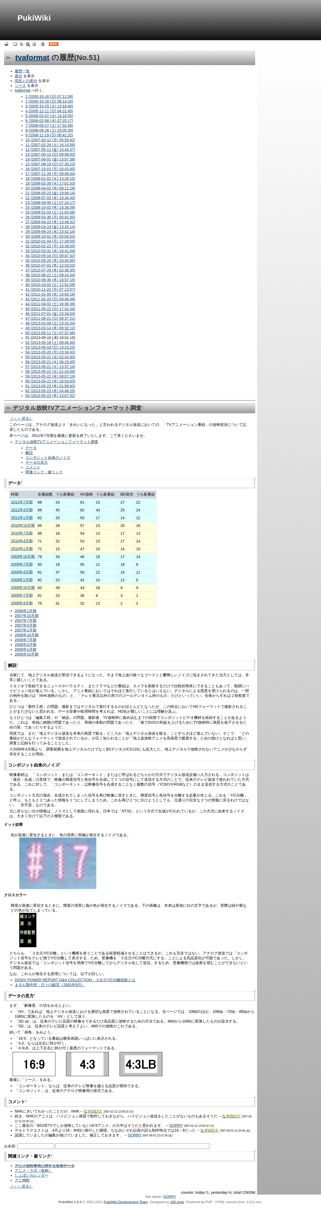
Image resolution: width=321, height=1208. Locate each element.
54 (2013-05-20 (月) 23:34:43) (50, 352)
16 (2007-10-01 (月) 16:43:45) (50, 169)
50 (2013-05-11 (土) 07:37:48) (50, 333)
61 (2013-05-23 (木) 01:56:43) (50, 386)
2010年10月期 (23, 525)
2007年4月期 (25, 625)
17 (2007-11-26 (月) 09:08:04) (50, 174)
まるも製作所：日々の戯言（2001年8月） (50, 985)
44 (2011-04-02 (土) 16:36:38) (50, 304)
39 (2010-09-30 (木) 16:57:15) (50, 280)
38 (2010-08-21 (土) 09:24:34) (50, 275)
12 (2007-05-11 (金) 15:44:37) (50, 149)
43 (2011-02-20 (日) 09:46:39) (50, 299)
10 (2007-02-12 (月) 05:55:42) (50, 140)
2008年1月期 (25, 611)
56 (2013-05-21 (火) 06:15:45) (50, 362)
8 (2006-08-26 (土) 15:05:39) (49, 130)
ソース (20, 85)
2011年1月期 (22, 517)
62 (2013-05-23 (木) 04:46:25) (50, 391)
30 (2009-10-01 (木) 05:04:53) (50, 236)
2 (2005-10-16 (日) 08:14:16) (49, 101)
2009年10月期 (23, 556)
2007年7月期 (25, 620)
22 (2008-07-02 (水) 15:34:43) (50, 198)
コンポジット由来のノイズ (47, 457)
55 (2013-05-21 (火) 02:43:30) (50, 357)
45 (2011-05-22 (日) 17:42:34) (50, 309)
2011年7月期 (22, 502)
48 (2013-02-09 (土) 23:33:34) (50, 323)
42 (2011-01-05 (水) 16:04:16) (50, 294)
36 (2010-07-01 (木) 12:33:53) (50, 265)
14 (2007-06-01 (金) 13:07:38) (50, 159)
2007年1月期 (25, 630)
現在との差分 (26, 81)
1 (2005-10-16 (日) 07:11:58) (49, 96)
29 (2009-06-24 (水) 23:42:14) (50, 231)
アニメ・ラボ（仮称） (33, 1170)
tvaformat (32, 57)
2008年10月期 (23, 587)
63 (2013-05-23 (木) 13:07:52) (50, 395)
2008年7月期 (22, 595)
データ (31, 448)
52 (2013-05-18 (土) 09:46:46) (50, 342)
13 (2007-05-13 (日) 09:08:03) (50, 154)
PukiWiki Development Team (126, 1202)
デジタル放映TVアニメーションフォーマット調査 (56, 442)
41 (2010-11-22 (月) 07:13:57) (50, 289)
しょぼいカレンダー (31, 1175)
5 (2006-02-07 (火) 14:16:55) (49, 116)
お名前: (10, 1146)
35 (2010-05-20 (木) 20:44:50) (50, 260)
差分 (18, 76)
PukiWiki (34, 17)
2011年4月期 (22, 510)
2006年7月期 (25, 640)
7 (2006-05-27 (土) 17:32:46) (49, 125)
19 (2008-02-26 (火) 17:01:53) (50, 183)
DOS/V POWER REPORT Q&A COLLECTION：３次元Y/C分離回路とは (75, 980)
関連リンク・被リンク (44, 472)
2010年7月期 (22, 533)
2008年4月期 (22, 603)
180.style (177, 1202)
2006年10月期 (27, 635)
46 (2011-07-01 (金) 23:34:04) (50, 313)
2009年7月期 (22, 564)
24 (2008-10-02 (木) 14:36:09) (50, 207)
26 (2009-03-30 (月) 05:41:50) (50, 217)
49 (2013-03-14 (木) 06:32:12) (50, 328)
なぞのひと (93, 1111)
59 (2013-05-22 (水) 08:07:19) (50, 376)
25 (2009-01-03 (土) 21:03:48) (50, 212)
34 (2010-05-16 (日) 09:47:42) (50, 256)
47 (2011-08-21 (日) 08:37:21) (50, 318)
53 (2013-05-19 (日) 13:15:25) (50, 347)
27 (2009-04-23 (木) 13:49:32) (50, 222)
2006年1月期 (25, 649)
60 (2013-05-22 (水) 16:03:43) (50, 381)
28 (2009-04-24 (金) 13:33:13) (50, 227)
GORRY (176, 1125)
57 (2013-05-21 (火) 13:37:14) (50, 367)
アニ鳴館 (22, 1180)
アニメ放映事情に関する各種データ (45, 1166)
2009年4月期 (22, 572)
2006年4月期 (25, 644)
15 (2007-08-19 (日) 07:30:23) (50, 164)
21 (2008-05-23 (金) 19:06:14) (50, 193)
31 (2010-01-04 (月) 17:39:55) (50, 241)
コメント (32, 467)
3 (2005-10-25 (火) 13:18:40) (49, 106)
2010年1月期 (22, 549)
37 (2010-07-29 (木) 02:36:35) (50, 270)
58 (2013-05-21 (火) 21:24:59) (50, 371)
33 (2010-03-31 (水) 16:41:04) (50, 251)
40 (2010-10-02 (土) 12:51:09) (50, 285)
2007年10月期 (27, 616)
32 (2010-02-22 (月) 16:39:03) (50, 246)
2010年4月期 (22, 541)
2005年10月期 (27, 654)
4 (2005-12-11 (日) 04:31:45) (49, 111)
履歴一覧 (22, 71)
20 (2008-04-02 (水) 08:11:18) (50, 188)
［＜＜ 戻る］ (21, 418)
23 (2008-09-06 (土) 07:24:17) (50, 202)
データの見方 (36, 462)
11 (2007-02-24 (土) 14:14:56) (50, 145)
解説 (29, 453)
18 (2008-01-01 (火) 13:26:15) (50, 178)
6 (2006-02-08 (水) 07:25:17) (49, 120)
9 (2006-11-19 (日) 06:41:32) (49, 135)
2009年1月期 (22, 580)
